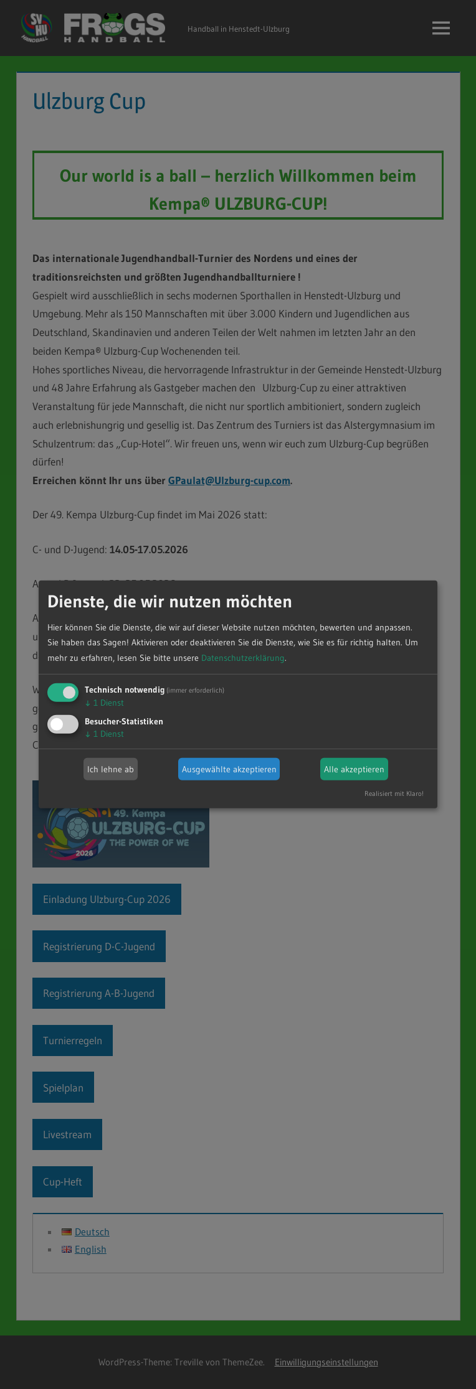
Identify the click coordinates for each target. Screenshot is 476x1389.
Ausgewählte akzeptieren (229, 769)
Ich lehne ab (110, 769)
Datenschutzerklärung (243, 657)
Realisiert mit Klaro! (394, 793)
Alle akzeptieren (354, 769)
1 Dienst (104, 702)
